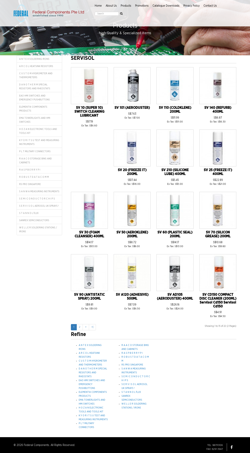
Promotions (142, 5)
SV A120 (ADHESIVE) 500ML (132, 296)
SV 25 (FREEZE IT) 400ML (218, 172)
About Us (111, 5)
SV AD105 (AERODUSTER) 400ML (175, 296)
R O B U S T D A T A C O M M (34, 177)
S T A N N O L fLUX (28, 213)
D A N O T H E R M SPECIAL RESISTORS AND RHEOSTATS (34, 86)
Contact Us (210, 5)
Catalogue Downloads (166, 5)
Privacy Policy (191, 5)
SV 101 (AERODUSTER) (132, 108)
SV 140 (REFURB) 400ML (217, 109)
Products (126, 5)
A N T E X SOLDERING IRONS (34, 59)
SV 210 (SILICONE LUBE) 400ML (175, 172)
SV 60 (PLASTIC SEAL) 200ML (174, 234)
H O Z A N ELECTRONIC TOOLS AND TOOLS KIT (38, 131)
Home (98, 5)
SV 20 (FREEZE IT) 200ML (132, 172)
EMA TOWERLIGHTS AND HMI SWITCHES (34, 120)
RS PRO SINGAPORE (30, 184)
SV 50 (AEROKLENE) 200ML (132, 234)
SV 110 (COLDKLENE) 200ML (175, 109)
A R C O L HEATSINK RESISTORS (36, 66)
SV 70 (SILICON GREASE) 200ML (217, 234)
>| (92, 327)
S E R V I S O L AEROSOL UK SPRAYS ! (39, 206)
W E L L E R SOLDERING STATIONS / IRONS (38, 229)
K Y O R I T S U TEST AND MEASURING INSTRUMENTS (39, 142)
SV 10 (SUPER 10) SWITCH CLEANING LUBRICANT (89, 111)
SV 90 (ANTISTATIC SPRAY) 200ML (89, 296)
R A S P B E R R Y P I (29, 170)
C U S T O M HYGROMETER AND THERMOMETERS (36, 75)
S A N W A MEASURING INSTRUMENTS (39, 191)
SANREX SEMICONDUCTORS (34, 220)
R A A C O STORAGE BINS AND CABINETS (35, 160)
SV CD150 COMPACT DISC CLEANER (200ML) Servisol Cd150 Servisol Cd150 (217, 300)
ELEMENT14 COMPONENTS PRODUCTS (33, 109)
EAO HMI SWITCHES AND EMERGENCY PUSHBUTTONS (34, 98)
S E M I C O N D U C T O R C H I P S (37, 198)
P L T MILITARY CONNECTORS (35, 151)
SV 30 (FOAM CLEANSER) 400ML (89, 234)
